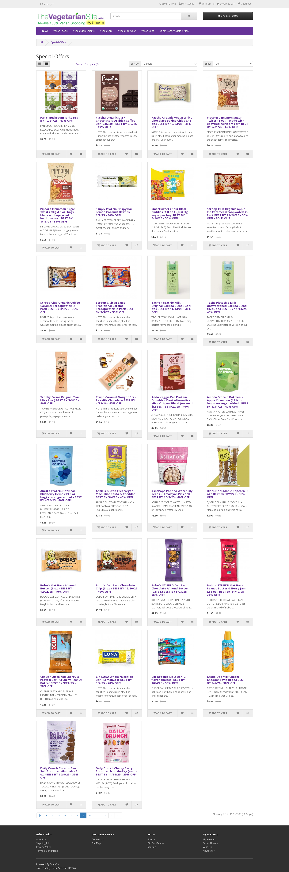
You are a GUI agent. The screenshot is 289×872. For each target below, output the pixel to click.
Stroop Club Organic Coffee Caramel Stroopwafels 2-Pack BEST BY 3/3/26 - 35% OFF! (60, 307)
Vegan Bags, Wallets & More (175, 30)
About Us (41, 839)
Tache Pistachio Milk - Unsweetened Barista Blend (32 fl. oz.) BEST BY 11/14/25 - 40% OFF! (228, 307)
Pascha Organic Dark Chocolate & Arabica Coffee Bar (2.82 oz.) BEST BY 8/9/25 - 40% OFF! (116, 122)
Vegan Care (106, 30)
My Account (209, 839)
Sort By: (135, 63)
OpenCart (55, 864)
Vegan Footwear (127, 30)
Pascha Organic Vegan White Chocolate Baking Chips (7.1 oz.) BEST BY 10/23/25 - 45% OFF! (171, 122)
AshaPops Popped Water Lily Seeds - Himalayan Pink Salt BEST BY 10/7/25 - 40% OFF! (171, 494)
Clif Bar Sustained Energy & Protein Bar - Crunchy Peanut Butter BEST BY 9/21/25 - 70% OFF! (61, 681)
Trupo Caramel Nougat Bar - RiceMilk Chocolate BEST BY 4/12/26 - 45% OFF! (116, 400)
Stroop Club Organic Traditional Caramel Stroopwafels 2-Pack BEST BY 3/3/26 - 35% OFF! (115, 307)
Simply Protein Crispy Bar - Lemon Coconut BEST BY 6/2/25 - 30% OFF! (115, 212)
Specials (151, 847)
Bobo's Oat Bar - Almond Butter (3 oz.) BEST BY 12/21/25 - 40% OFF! (58, 588)
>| (118, 815)
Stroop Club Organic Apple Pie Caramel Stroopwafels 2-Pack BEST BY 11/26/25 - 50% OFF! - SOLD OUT (227, 213)
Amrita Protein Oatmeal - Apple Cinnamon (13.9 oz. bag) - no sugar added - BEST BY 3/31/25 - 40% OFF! (227, 401)
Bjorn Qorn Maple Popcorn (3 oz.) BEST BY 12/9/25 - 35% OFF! (227, 494)
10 (90, 815)
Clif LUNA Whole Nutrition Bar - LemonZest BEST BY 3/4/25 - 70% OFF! (114, 680)
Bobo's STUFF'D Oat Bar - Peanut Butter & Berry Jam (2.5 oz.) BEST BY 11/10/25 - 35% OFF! (226, 590)
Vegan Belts (147, 30)
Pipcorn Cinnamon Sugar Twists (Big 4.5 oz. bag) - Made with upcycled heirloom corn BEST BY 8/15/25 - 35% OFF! (58, 215)
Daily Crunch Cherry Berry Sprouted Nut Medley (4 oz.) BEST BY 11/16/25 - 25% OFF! (116, 771)
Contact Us (98, 839)
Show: (208, 63)
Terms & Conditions (47, 850)
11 (97, 815)
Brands (151, 839)
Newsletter (209, 850)
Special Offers (58, 42)
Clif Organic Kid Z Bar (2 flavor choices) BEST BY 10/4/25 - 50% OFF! (168, 680)
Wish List (207, 847)
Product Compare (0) (87, 64)
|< (40, 815)
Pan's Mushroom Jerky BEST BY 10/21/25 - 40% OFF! (60, 119)
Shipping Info (43, 843)
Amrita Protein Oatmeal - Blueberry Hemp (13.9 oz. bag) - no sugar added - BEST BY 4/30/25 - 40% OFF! (61, 495)
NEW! (45, 30)
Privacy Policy (43, 847)
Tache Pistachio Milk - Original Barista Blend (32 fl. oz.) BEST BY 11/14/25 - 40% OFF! (171, 307)
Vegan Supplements (83, 30)
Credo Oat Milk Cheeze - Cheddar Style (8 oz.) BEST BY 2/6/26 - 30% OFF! (226, 680)
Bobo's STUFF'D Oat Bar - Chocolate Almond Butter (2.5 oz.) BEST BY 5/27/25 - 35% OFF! (170, 590)
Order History (210, 843)
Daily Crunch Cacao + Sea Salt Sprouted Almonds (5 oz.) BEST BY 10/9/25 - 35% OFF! (59, 772)
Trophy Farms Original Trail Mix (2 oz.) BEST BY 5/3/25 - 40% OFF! (59, 400)
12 (105, 815)
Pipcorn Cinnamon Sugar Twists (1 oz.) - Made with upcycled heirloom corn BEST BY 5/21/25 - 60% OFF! (227, 122)
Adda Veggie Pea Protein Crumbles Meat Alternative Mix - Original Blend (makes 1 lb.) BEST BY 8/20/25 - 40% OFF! (172, 403)
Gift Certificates (155, 843)
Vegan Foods (60, 30)
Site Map (96, 843)
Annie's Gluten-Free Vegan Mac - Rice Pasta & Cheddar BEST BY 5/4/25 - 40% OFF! (115, 494)
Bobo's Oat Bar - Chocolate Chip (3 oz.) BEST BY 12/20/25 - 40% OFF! (116, 588)
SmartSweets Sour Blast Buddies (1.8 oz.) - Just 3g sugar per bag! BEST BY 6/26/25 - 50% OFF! (169, 213)
